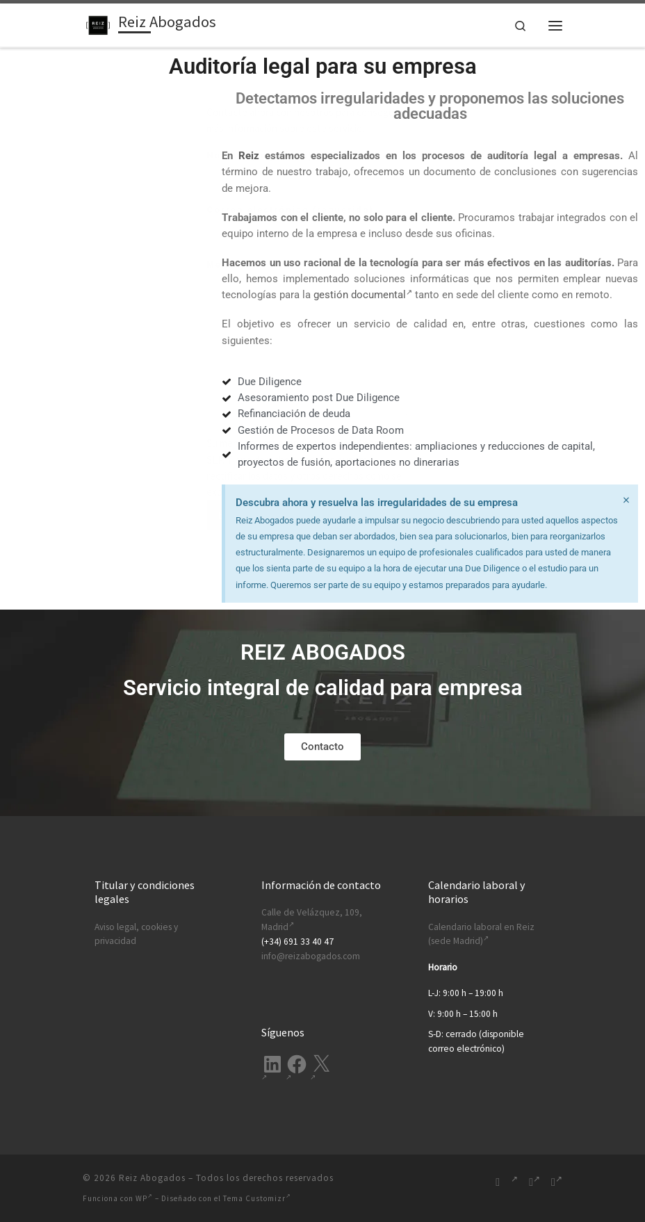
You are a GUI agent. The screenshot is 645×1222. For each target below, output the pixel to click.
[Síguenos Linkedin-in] (514, 1182)
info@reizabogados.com (310, 956)
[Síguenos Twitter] (556, 1182)
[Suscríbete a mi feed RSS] (498, 1182)
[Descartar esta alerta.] (625, 500)
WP (144, 1198)
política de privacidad (123, 491)
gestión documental (362, 294)
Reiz (248, 155)
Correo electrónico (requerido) (124, 224)
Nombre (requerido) (124, 169)
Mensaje (124, 339)
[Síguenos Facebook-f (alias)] (534, 1182)
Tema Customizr (257, 1198)
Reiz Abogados (152, 1178)
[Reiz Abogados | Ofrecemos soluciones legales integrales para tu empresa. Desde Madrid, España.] (98, 23)
